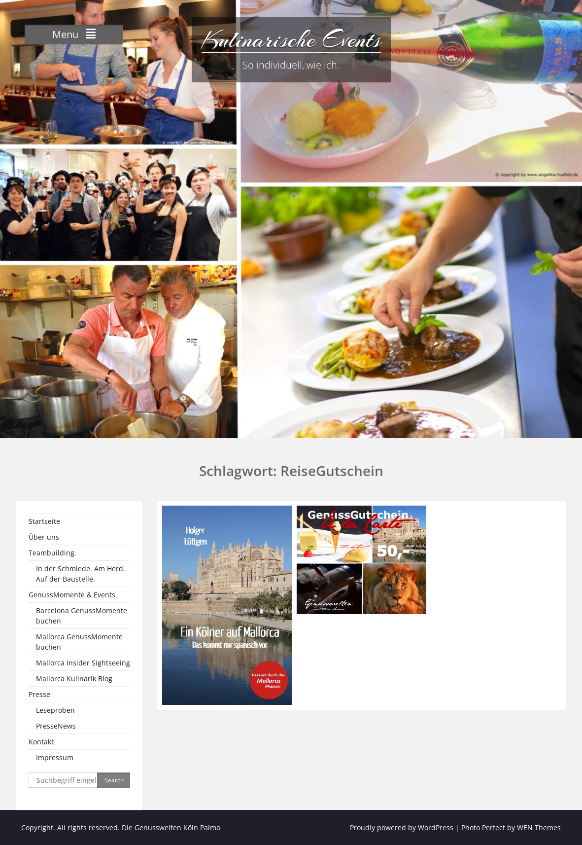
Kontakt (41, 741)
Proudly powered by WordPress (401, 827)
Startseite (44, 521)
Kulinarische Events (291, 39)
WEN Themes (539, 827)
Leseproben (55, 710)
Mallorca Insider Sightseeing (83, 662)
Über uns (44, 537)
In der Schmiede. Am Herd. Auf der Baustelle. (80, 574)
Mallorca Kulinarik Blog (74, 678)
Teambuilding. (52, 552)
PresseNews (56, 726)
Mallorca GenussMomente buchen (79, 642)
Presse (39, 694)
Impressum (54, 757)
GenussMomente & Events (72, 594)
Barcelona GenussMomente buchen (81, 615)
